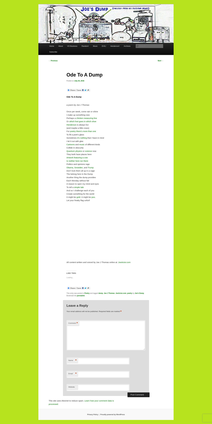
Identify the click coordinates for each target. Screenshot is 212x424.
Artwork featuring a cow (77, 157)
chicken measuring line (86, 118)
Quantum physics (74, 151)
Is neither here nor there (77, 161)
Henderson (72, 125)
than (90, 131)
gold (78, 197)
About (60, 46)
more (85, 131)
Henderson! (115, 46)
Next (160, 61)
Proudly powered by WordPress (112, 414)
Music (95, 46)
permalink (81, 296)
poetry (73, 131)
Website (71, 387)
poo (93, 197)
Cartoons (71, 144)
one (94, 131)
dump (101, 293)
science (88, 151)
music (82, 144)
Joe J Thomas (109, 293)
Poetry (87, 293)
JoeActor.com (124, 262)
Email (72, 374)
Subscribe (53, 52)
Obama (70, 167)
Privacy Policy (92, 414)
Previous (53, 61)
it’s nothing (82, 138)
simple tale (79, 187)
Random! (85, 46)
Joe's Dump (139, 293)
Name (72, 360)
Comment (73, 323)
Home (51, 46)
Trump (91, 167)
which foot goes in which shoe (82, 121)
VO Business (72, 46)
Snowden (78, 167)
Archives (127, 46)
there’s (79, 131)
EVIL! (104, 46)
